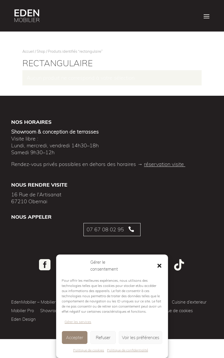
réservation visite (164, 164)
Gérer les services (78, 322)
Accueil (28, 51)
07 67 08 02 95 (105, 229)
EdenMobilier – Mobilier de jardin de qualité (52, 302)
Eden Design (23, 319)
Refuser (103, 337)
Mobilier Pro (22, 311)
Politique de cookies (88, 350)
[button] (159, 266)
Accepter (74, 337)
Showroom (50, 311)
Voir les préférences (140, 337)
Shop (41, 51)
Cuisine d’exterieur (189, 302)
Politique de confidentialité (127, 350)
